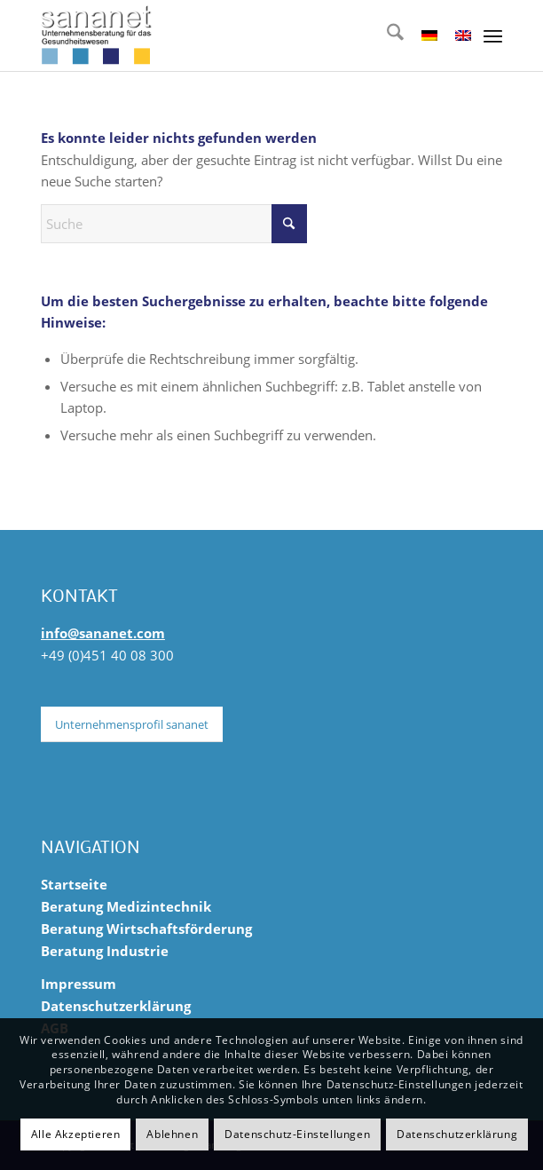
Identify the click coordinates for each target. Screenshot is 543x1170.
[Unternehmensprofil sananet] (132, 724)
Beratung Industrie (105, 951)
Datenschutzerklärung (116, 1006)
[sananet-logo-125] (225, 35)
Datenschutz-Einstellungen (297, 1134)
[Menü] (493, 35)
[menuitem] (386, 35)
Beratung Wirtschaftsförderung (146, 928)
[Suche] (386, 35)
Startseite (74, 884)
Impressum (78, 983)
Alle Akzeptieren (76, 1134)
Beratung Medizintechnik (126, 906)
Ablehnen (172, 1134)
